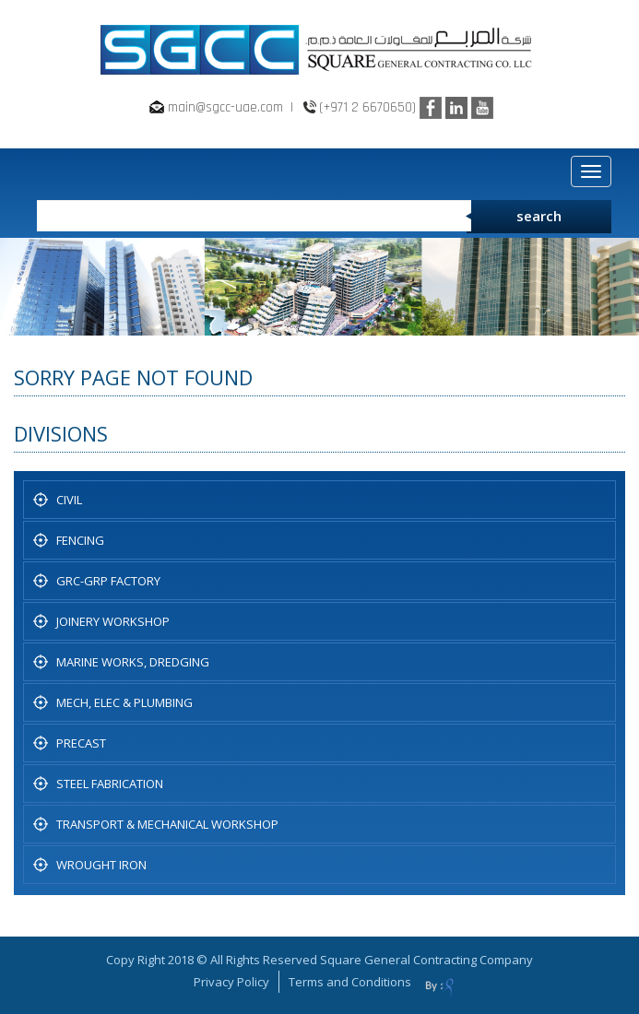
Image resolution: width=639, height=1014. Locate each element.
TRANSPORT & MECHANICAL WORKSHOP (167, 824)
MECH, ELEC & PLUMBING (124, 702)
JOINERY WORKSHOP (113, 621)
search (539, 215)
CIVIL (69, 499)
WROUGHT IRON (101, 864)
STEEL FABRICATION (109, 783)
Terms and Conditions (350, 981)
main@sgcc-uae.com (225, 107)
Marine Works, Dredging (132, 662)
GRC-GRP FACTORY (108, 580)
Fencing (80, 540)
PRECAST (81, 743)
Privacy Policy (231, 981)
